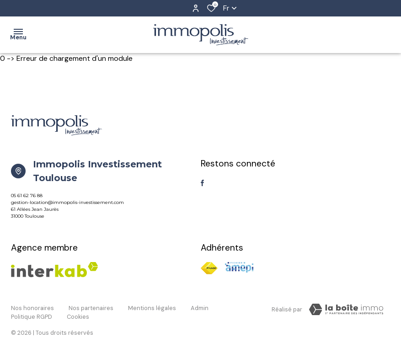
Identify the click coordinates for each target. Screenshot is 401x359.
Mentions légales (152, 308)
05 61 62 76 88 (27, 195)
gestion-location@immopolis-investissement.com (67, 202)
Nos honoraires (32, 308)
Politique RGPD (31, 317)
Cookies (78, 317)
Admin (200, 308)
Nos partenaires (91, 308)
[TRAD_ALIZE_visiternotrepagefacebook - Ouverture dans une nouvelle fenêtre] (202, 183)
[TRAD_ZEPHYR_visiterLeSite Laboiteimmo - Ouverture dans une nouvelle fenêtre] (346, 310)
